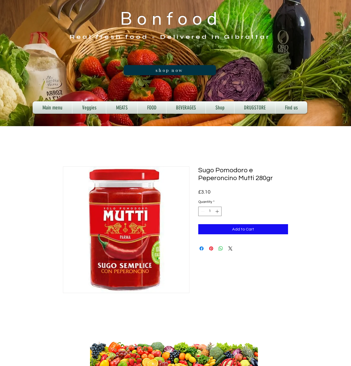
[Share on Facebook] (202, 248)
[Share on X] (230, 248)
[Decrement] (202, 211)
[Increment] (217, 211)
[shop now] (170, 70)
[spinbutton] (209, 211)
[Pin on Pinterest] (211, 248)
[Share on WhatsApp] (221, 248)
